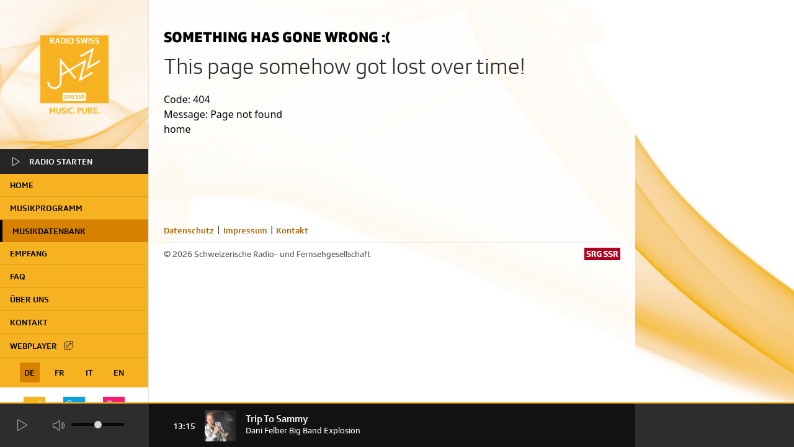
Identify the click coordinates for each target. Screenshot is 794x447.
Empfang (28, 253)
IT (89, 372)
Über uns (29, 299)
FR (60, 372)
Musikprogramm (46, 208)
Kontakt (29, 322)
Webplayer (42, 345)
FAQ (17, 276)
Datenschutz (189, 230)
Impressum (245, 230)
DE (29, 372)
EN (119, 372)
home (21, 185)
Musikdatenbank (49, 231)
